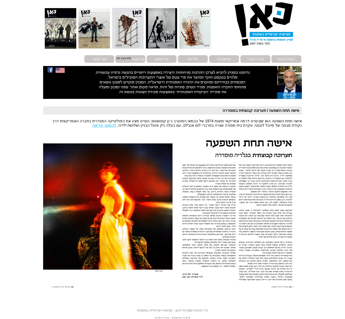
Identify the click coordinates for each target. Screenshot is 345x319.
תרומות (138, 59)
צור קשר (99, 59)
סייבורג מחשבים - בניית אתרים (172, 317)
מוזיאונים (224, 59)
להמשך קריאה (104, 125)
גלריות (193, 59)
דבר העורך (255, 59)
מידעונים (162, 59)
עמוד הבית (286, 59)
